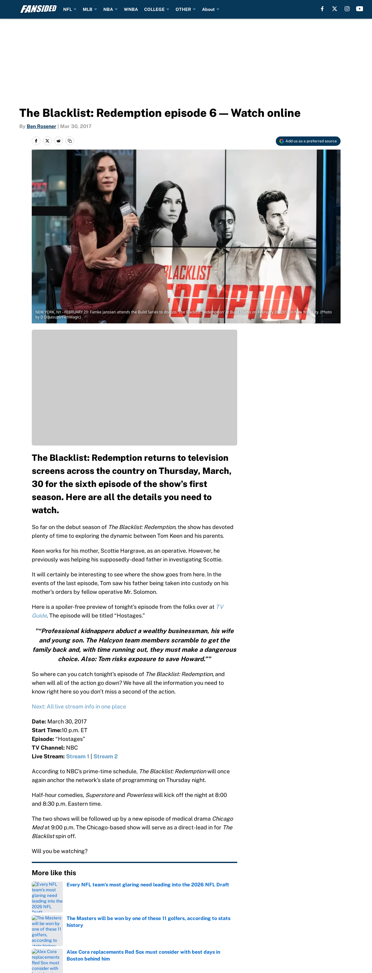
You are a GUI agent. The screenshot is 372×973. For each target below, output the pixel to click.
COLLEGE (154, 9)
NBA (108, 9)
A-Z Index (324, 907)
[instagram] (347, 8)
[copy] (69, 140)
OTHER (183, 9)
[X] (334, 8)
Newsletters (101, 919)
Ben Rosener (41, 126)
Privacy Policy (256, 919)
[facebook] (322, 8)
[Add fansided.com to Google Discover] (308, 141)
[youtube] (359, 8)
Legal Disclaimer (107, 931)
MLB (87, 9)
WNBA (131, 9)
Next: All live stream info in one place (79, 706)
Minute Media (39, 956)
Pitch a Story (169, 919)
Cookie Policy (44, 931)
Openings (165, 907)
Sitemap (38, 919)
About (208, 9)
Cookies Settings (259, 931)
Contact (96, 907)
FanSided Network (262, 907)
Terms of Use (329, 919)
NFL (67, 9)
